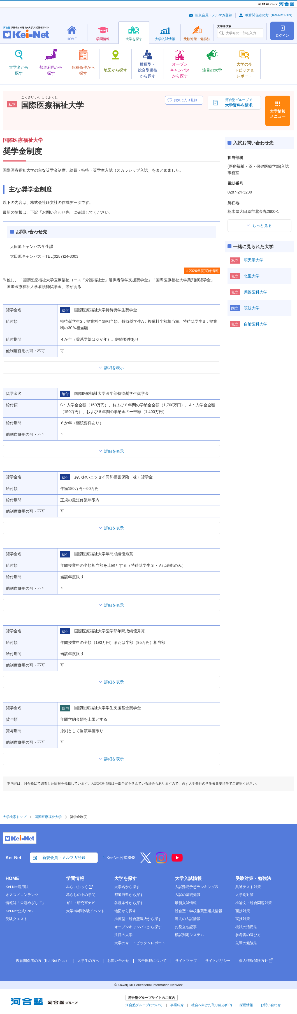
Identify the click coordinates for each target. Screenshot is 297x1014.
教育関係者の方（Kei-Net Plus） (269, 15)
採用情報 (246, 1005)
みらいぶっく (77, 887)
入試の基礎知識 (187, 895)
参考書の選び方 (248, 935)
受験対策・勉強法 (253, 878)
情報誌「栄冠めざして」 (26, 903)
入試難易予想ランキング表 (197, 887)
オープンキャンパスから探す (138, 927)
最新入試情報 (186, 903)
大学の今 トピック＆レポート (139, 943)
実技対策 (242, 919)
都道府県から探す (128, 895)
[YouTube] (177, 861)
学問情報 (75, 878)
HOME (12, 878)
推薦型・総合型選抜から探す (138, 919)
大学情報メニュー (278, 114)
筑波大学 (251, 308)
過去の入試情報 (187, 919)
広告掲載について (152, 960)
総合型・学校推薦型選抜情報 (198, 911)
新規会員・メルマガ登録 (213, 15)
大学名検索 (224, 26)
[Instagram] (161, 861)
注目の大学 (123, 935)
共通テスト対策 (248, 887)
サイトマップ (186, 960)
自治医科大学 (255, 324)
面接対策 (242, 911)
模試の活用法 (246, 927)
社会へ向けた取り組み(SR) (211, 1005)
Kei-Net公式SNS (120, 857)
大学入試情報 (188, 878)
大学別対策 (244, 895)
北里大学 (251, 276)
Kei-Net (13, 857)
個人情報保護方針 (253, 960)
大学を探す (125, 878)
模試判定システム (189, 935)
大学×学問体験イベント (85, 911)
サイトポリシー (218, 960)
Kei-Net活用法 (17, 887)
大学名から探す (127, 887)
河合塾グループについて (144, 1005)
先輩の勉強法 (246, 943)
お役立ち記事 (186, 927)
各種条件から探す (128, 903)
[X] (145, 861)
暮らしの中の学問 (80, 895)
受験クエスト (16, 919)
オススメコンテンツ (22, 895)
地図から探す (125, 911)
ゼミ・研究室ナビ (80, 903)
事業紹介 (177, 1005)
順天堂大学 (253, 260)
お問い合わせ (118, 960)
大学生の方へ (88, 960)
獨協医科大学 (255, 292)
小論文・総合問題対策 (253, 903)
